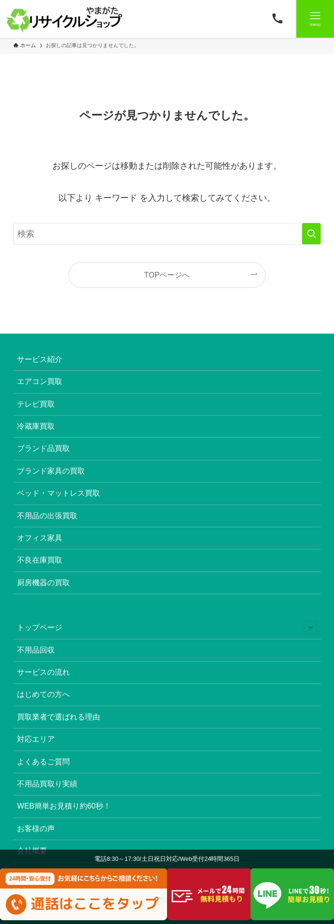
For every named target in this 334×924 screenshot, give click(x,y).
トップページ (167, 627)
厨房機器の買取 (43, 583)
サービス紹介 (39, 359)
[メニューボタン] (315, 19)
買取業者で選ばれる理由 (58, 717)
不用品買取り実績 (47, 784)
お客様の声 (36, 829)
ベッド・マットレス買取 (58, 493)
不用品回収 (36, 650)
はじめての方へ (43, 694)
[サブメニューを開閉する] (310, 627)
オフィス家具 (39, 538)
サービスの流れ (43, 672)
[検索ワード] (166, 234)
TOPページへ (167, 274)
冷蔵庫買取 (36, 426)
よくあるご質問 (43, 762)
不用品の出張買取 (47, 516)
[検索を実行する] (311, 234)
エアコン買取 (39, 381)
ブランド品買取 (43, 448)
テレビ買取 (36, 404)
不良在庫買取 (39, 560)
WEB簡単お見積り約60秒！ (63, 806)
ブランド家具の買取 (51, 471)
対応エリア (36, 739)
